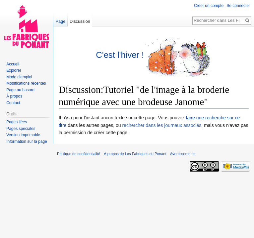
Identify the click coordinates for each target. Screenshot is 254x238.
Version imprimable (23, 135)
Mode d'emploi (19, 77)
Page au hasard (20, 90)
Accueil (12, 64)
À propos (14, 96)
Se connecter (238, 5)
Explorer (13, 70)
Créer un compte (208, 5)
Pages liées (16, 122)
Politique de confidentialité (78, 154)
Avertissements (182, 154)
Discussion (80, 21)
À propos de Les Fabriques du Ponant (135, 154)
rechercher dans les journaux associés (161, 125)
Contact (13, 102)
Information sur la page (26, 141)
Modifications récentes (26, 83)
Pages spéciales (20, 128)
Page (60, 21)
